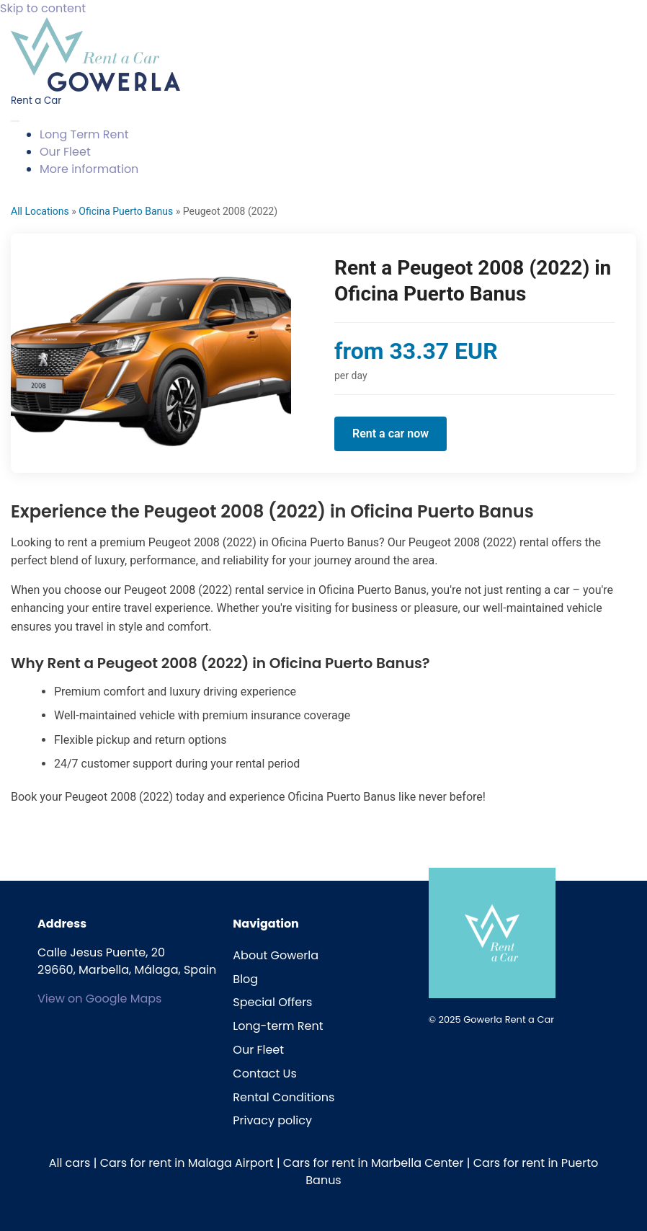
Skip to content (43, 8)
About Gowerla (275, 955)
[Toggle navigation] (15, 121)
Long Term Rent (84, 134)
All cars (70, 1163)
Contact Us (264, 1073)
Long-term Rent (278, 1026)
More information (89, 169)
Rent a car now (390, 433)
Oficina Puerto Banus (126, 211)
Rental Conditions (283, 1097)
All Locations (40, 211)
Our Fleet (65, 151)
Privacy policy (272, 1120)
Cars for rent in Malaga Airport (187, 1163)
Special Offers (272, 1002)
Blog (245, 979)
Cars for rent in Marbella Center (373, 1163)
